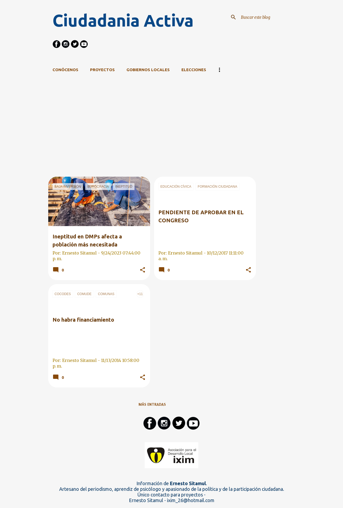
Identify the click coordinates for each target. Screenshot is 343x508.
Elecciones (193, 69)
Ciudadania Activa (123, 20)
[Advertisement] (152, 139)
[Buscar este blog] (267, 17)
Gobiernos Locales (148, 69)
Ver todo (242, 91)
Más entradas (152, 404)
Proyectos (102, 69)
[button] (142, 270)
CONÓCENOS (65, 69)
